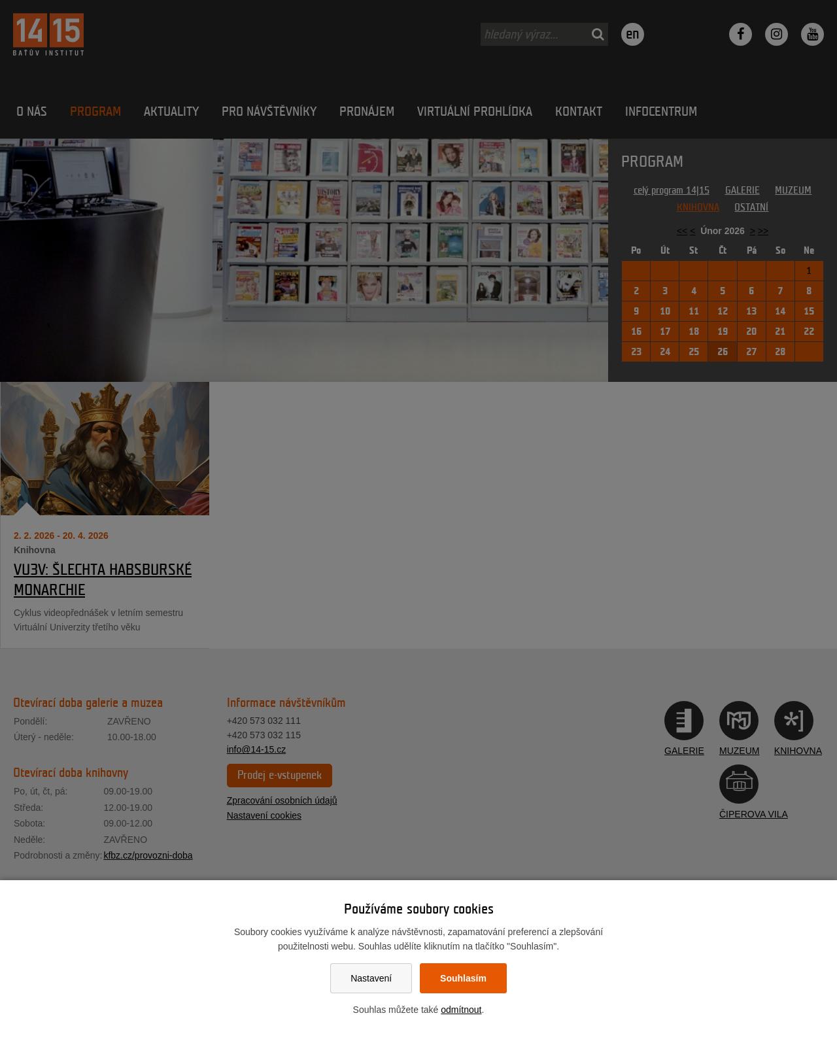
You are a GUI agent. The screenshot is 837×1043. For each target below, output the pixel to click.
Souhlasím (463, 978)
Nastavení (371, 978)
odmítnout (461, 1009)
